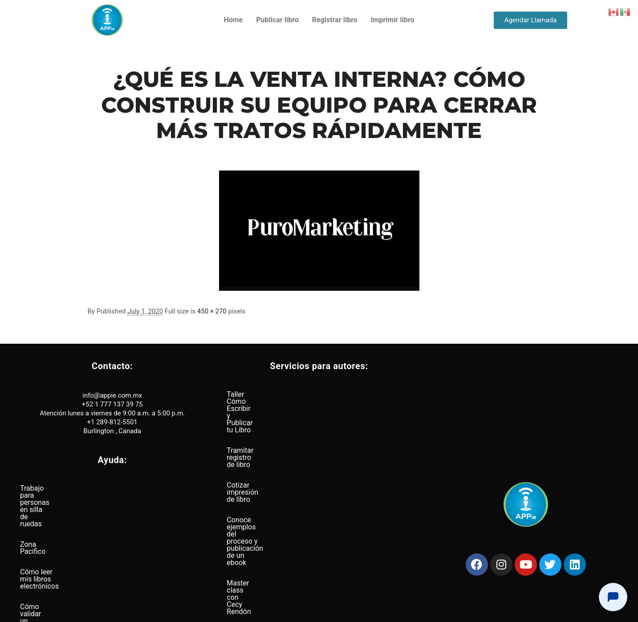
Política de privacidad (290, 611)
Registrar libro (335, 20)
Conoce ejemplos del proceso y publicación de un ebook (315, 455)
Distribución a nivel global (60, 570)
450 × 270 (212, 311)
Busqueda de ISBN (256, 517)
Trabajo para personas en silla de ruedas (84, 488)
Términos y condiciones (345, 611)
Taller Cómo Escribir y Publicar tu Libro (288, 394)
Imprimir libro (392, 20)
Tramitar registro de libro (266, 415)
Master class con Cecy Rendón (275, 476)
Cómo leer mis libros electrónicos (73, 529)
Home (233, 20)
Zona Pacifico (41, 508)
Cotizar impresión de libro (267, 435)
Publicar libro (277, 20)
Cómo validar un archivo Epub (67, 549)
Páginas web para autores (268, 496)
